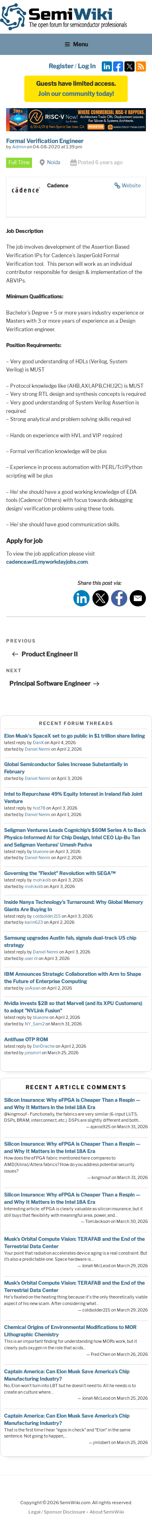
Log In (87, 66)
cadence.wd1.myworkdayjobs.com (47, 562)
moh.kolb (42, 880)
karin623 (34, 922)
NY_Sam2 (35, 1024)
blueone (41, 851)
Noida (53, 162)
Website (131, 185)
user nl (31, 958)
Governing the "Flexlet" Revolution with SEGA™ (60, 873)
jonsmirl (33, 1052)
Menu (76, 44)
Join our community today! (76, 94)
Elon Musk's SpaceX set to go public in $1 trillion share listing (74, 736)
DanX (38, 742)
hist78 (39, 808)
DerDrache (44, 1046)
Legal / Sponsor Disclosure (57, 1512)
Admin (19, 147)
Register (61, 66)
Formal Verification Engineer (44, 140)
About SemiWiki (107, 1512)
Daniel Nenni (37, 749)
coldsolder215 (47, 916)
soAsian (33, 988)
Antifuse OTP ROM (26, 1039)
